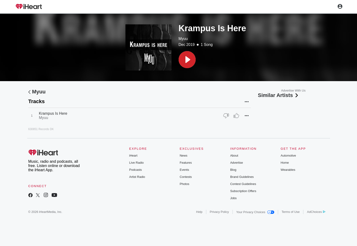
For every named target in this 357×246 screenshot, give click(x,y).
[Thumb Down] (226, 116)
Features (186, 162)
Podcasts (135, 169)
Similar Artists (278, 95)
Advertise (236, 162)
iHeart (133, 155)
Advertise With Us (293, 90)
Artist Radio (137, 177)
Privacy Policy (219, 212)
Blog (233, 169)
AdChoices (316, 212)
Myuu (183, 39)
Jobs (233, 198)
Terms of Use (291, 212)
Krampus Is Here (53, 113)
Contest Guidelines (243, 184)
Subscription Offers (243, 191)
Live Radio (136, 162)
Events (184, 169)
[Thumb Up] (236, 116)
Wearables (288, 169)
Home (285, 162)
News (183, 155)
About (234, 155)
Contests (186, 177)
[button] (187, 59)
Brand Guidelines (242, 177)
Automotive (288, 155)
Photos (184, 184)
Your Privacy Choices (255, 212)
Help (199, 212)
